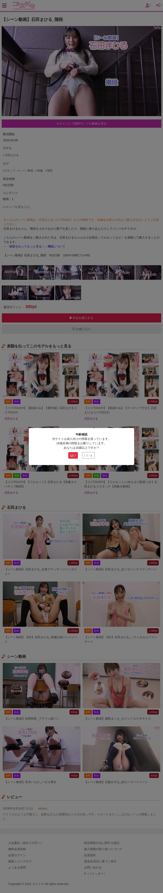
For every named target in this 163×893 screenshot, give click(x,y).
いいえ (88, 455)
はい (73, 455)
